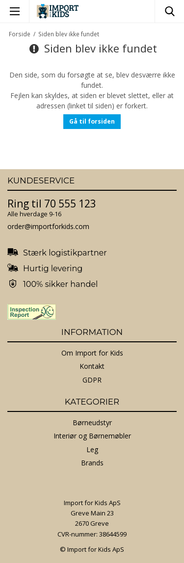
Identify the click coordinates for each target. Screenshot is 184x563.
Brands (92, 462)
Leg (92, 449)
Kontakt (92, 366)
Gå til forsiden (92, 121)
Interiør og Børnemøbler (92, 435)
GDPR (92, 379)
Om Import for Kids (92, 353)
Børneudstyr (92, 422)
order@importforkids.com (48, 226)
